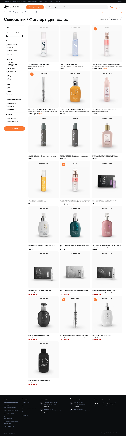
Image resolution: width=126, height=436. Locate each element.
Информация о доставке (19, 1)
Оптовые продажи (9, 426)
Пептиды (10, 106)
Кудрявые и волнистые (11, 72)
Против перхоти (12, 118)
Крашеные (10, 68)
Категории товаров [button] (35, 7)
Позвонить (76, 406)
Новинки (43, 12)
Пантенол (10, 109)
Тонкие (9, 79)
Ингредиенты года (18, 12)
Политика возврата (9, 413)
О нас (51, 1)
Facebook (100, 404)
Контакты (57, 1)
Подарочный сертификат (32, 12)
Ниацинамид (11, 103)
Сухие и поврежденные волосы (11, 64)
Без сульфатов (12, 121)
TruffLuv (9, 47)
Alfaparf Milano (11, 44)
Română (120, 1)
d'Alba (9, 54)
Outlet (10, 12)
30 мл (9, 88)
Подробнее (46, 406)
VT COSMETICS (12, 51)
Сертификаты (7, 1)
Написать (76, 412)
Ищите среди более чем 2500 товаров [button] (59, 7)
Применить (14, 128)
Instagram (112, 404)
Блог (46, 1)
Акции (5, 12)
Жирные (10, 76)
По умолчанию (116, 19)
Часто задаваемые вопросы (35, 1)
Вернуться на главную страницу (113, 12)
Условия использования (11, 402)
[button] (111, 7)
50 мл (9, 91)
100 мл (9, 94)
